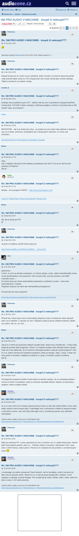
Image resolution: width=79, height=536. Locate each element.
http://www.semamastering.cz (11, 421)
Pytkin (10, 175)
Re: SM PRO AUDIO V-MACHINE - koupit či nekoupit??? (33, 40)
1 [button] (63, 28)
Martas (3, 146)
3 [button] (70, 28)
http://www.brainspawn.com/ (41, 190)
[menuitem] (18, 10)
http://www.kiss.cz (29, 421)
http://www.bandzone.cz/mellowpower (50, 421)
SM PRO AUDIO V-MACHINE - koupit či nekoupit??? (34, 19)
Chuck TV (4, 199)
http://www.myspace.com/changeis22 (43, 297)
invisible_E (5, 88)
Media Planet (14, 199)
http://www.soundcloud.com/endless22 (14, 297)
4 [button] (73, 28)
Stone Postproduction (27, 199)
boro (9, 256)
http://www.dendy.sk (8, 140)
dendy (3, 114)
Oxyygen (11, 391)
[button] (60, 28)
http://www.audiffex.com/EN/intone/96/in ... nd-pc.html (23, 249)
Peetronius (11, 32)
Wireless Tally (41, 199)
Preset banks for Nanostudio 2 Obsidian (31, 140)
